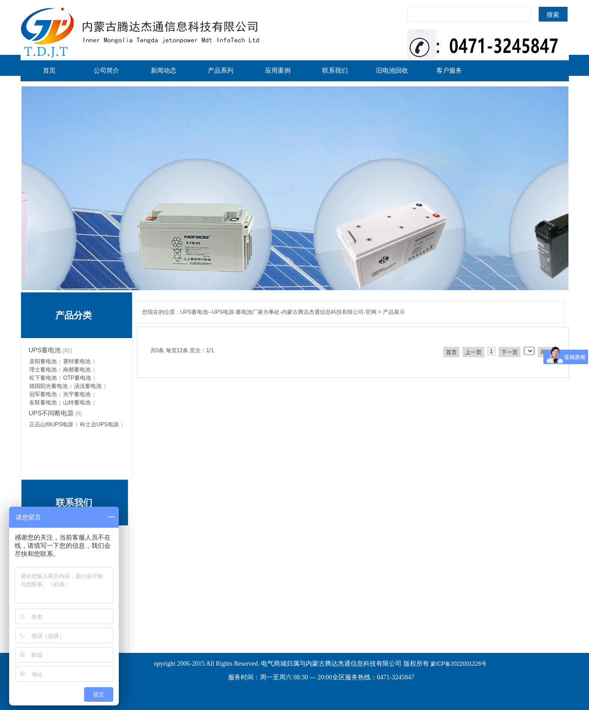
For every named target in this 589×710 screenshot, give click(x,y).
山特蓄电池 (76, 402)
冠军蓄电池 (43, 394)
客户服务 (449, 70)
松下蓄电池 (43, 378)
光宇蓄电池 (76, 394)
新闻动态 (163, 70)
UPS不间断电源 (51, 413)
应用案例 (278, 70)
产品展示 (394, 312)
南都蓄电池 (76, 369)
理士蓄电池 (43, 369)
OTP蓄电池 (77, 378)
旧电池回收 (392, 70)
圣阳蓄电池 (43, 361)
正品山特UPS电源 (51, 424)
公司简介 (106, 70)
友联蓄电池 (43, 402)
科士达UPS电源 (99, 424)
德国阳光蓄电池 (48, 386)
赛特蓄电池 (76, 361)
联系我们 (335, 70)
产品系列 (220, 70)
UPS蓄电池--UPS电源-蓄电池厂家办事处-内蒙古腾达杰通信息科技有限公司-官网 (278, 312)
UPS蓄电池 (45, 350)
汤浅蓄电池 (87, 386)
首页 (49, 70)
